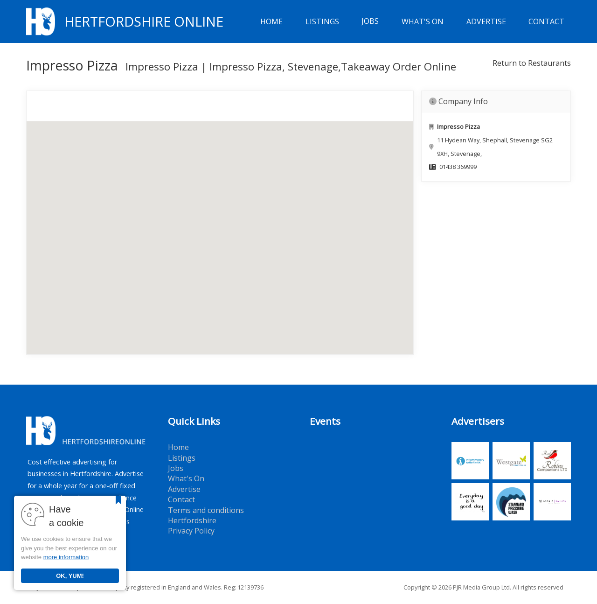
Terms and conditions (206, 510)
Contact (546, 21)
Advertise (486, 21)
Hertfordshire (192, 520)
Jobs (370, 21)
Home (271, 21)
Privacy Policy (191, 531)
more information (66, 557)
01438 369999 (458, 166)
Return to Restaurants (532, 63)
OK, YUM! (70, 575)
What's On (423, 21)
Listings (322, 21)
